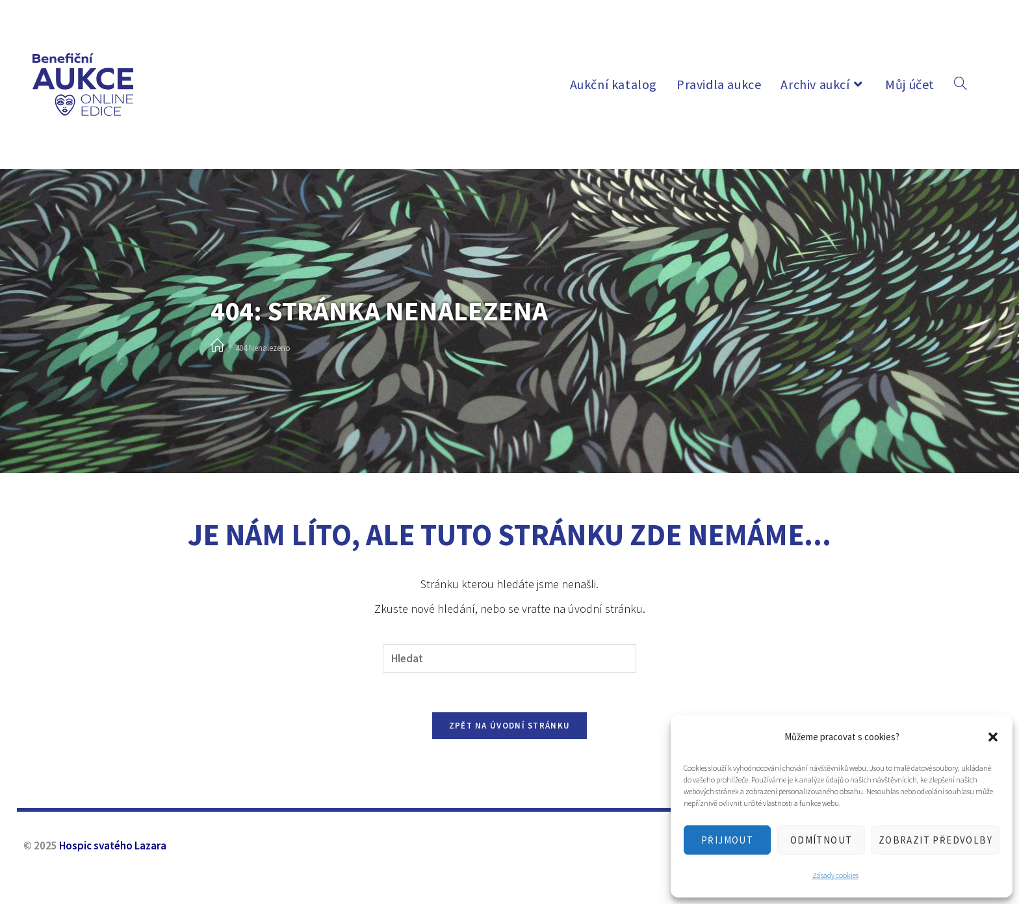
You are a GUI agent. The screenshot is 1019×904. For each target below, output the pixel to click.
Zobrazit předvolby (935, 840)
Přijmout (727, 840)
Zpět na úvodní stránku (510, 725)
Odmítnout (821, 840)
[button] (993, 736)
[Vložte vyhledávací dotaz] (509, 658)
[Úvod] (217, 346)
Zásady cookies (835, 875)
